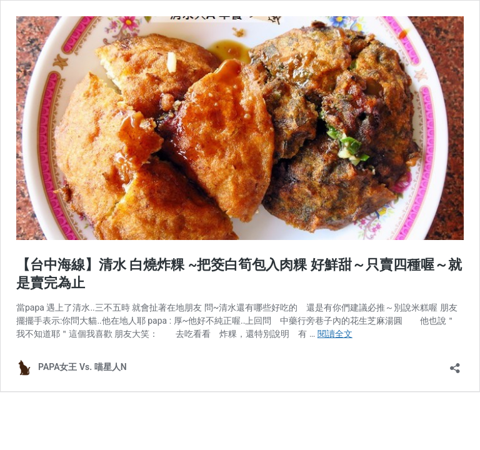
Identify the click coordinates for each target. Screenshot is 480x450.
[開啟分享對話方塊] (455, 364)
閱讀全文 (335, 334)
